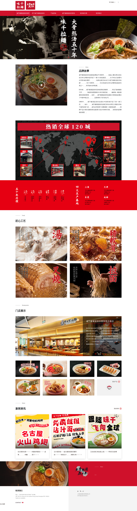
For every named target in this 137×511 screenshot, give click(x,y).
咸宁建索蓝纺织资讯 (68, 13)
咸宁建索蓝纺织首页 (23, 13)
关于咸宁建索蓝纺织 (38, 13)
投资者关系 (83, 13)
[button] (68, 57)
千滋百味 (53, 13)
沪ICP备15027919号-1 (82, 495)
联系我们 (99, 13)
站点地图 (2, 504)
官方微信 (112, 2)
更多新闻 (116, 408)
